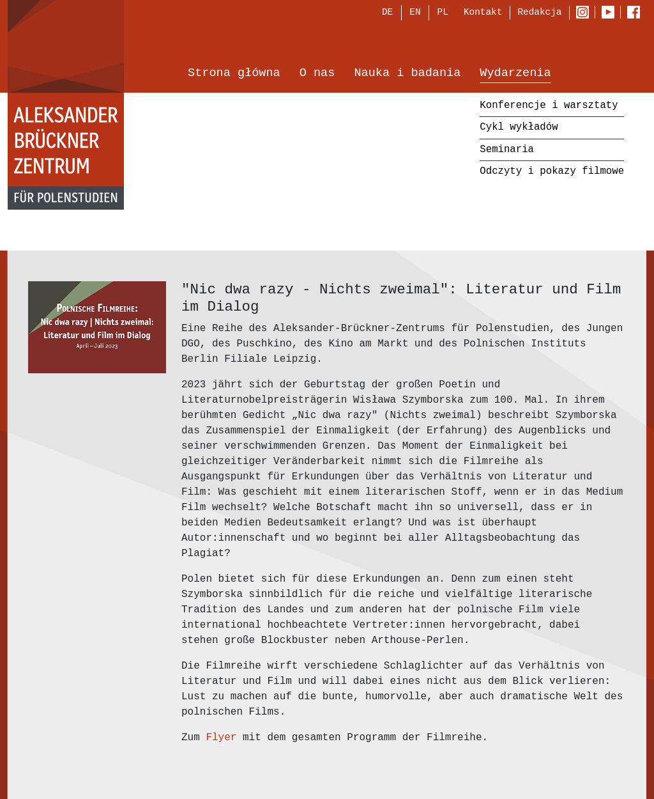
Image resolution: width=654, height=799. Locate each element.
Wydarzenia (515, 74)
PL (442, 14)
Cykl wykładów (519, 128)
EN (414, 14)
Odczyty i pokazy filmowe (552, 173)
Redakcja (539, 13)
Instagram (585, 13)
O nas (317, 74)
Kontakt (483, 13)
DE (387, 14)
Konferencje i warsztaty (549, 106)
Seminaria (507, 150)
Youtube (611, 13)
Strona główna (234, 74)
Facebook (636, 13)
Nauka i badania (407, 74)
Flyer (224, 738)
